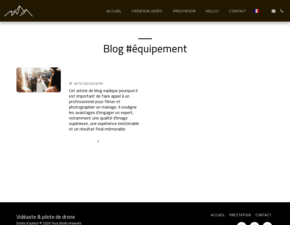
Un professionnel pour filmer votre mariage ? (98, 73)
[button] (265, 11)
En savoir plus (85, 141)
